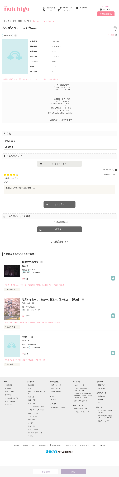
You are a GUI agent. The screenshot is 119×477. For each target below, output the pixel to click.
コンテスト (65, 9)
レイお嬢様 (109, 33)
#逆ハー (49, 334)
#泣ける (36, 334)
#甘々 (56, 296)
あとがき (9, 145)
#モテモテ (38, 78)
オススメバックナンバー (82, 423)
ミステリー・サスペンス (36, 421)
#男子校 (19, 372)
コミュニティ (9, 416)
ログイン (106, 8)
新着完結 (8, 400)
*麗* (23, 277)
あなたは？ (10, 140)
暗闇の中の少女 (30, 273)
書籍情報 (83, 7)
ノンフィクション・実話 (36, 418)
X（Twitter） (102, 408)
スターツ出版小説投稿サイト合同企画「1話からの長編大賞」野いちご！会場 (83, 407)
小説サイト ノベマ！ (104, 433)
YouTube (100, 411)
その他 (30, 448)
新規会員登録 (106, 12)
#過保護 (23, 334)
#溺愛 (11, 334)
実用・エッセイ (33, 441)
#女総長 (49, 296)
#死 (25, 78)
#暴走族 (68, 296)
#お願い (6, 78)
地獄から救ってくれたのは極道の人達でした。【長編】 (51, 311)
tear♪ (24, 352)
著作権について (84, 457)
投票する (59, 240)
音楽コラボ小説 (10, 413)
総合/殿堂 (31, 397)
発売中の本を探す (57, 397)
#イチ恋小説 (8, 296)
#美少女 (17, 296)
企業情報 (102, 457)
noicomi (53, 411)
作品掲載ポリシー (44, 457)
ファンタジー (32, 428)
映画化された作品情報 (58, 419)
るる (13, 177)
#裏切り (59, 78)
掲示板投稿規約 (56, 457)
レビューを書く (59, 162)
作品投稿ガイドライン (29, 457)
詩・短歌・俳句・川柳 (35, 444)
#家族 (42, 334)
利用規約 (16, 457)
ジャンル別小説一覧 (11, 410)
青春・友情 (31, 415)
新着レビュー (9, 403)
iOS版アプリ (102, 397)
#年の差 (63, 334)
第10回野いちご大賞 (80, 412)
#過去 (13, 372)
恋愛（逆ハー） (33, 408)
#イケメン (25, 296)
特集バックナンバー (80, 420)
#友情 (66, 78)
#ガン (20, 78)
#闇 (48, 372)
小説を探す (50, 7)
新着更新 (8, 406)
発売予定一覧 (55, 400)
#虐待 (6, 334)
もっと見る (59, 203)
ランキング (67, 7)
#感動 (17, 334)
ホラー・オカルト (34, 425)
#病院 (30, 78)
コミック (50, 9)
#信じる (74, 78)
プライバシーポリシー (70, 457)
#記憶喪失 (34, 296)
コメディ (31, 434)
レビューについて (107, 168)
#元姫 (61, 296)
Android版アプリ (103, 400)
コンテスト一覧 (79, 397)
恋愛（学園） (32, 412)
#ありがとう (49, 78)
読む (74, 471)
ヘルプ (94, 457)
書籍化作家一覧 (56, 403)
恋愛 (29, 400)
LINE (99, 414)
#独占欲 (56, 334)
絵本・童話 (31, 438)
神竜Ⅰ (26, 348)
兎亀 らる (26, 315)
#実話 (13, 78)
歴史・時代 (31, 431)
